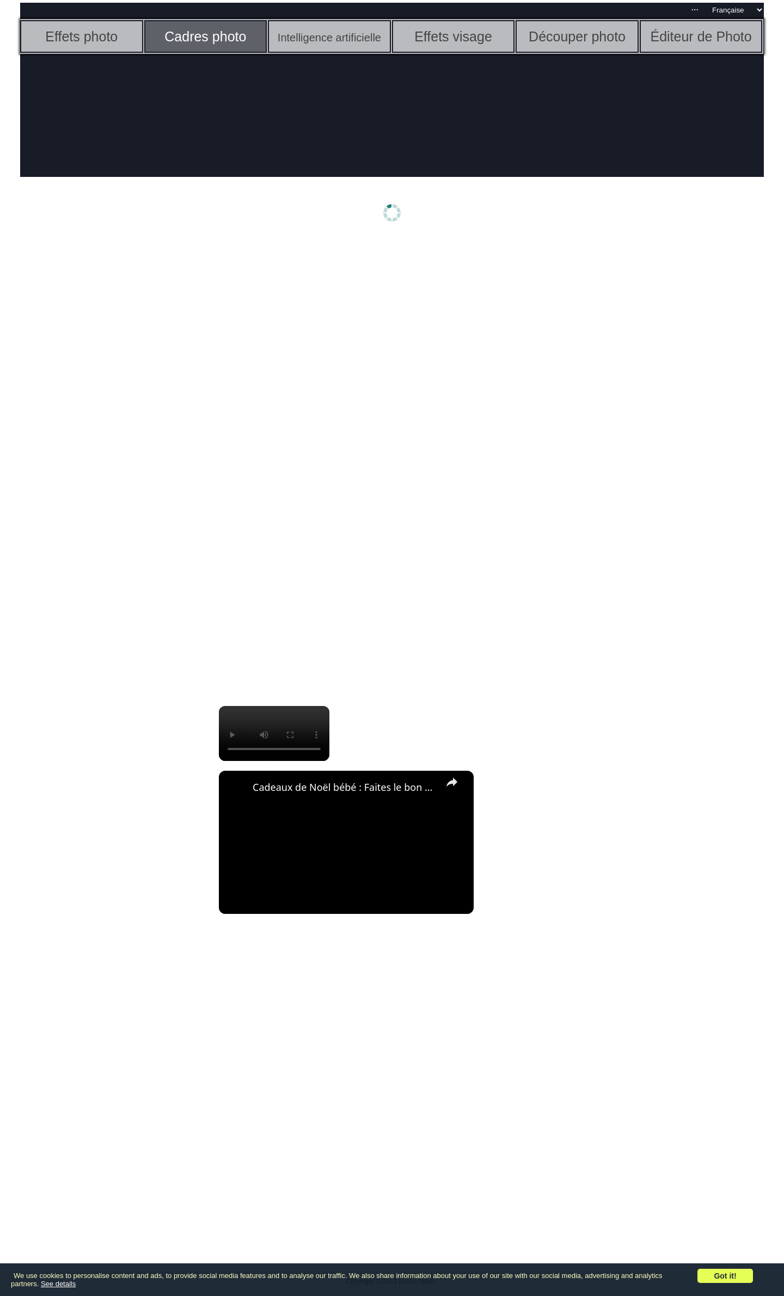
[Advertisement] (104, 412)
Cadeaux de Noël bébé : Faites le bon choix (345, 787)
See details (58, 1284)
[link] (236, 788)
